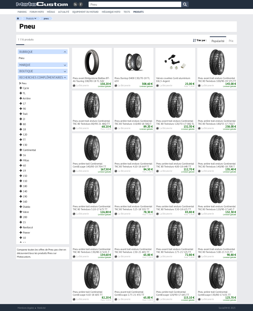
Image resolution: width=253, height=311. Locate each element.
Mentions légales (26, 308)
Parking (22, 12)
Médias (51, 12)
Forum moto (37, 12)
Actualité (63, 12)
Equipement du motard (85, 12)
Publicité (41, 308)
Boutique (26, 71)
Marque (24, 65)
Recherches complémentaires (41, 77)
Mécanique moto (111, 12)
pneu (46, 18)
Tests (127, 12)
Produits (138, 12)
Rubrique (26, 52)
